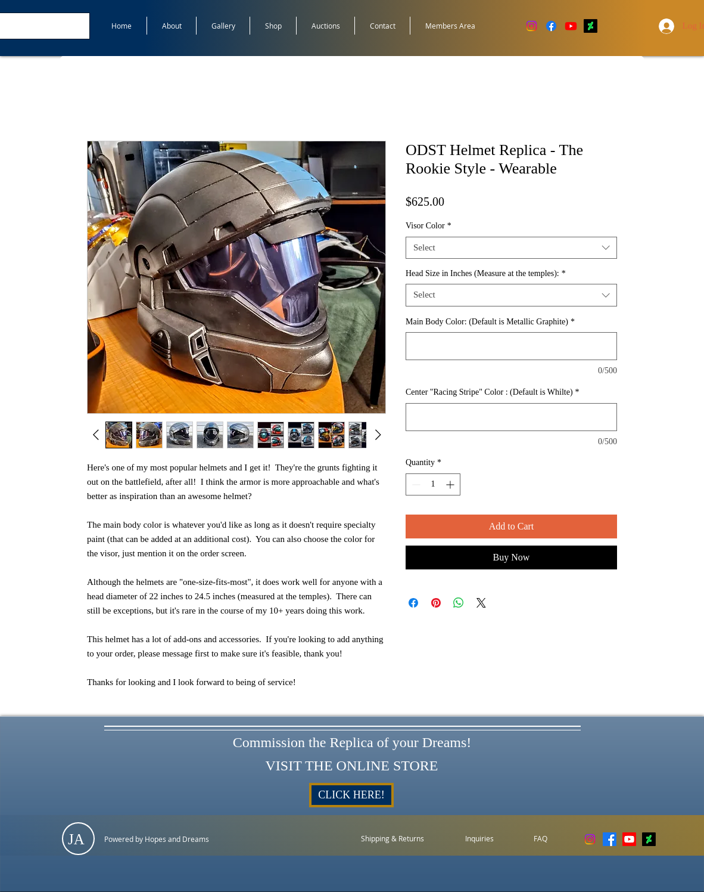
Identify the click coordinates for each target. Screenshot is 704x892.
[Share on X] (481, 603)
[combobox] (511, 248)
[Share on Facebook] (413, 603)
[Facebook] (551, 26)
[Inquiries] (479, 839)
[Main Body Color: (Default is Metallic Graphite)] (511, 346)
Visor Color (428, 225)
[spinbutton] (433, 484)
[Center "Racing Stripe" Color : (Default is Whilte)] (511, 417)
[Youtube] (571, 26)
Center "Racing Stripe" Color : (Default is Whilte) (493, 392)
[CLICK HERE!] (351, 795)
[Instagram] (531, 26)
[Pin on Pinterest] (436, 603)
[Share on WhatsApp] (458, 603)
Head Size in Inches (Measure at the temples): (486, 273)
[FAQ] (540, 839)
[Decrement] (414, 484)
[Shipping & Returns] (392, 839)
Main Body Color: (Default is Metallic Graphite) (490, 321)
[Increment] (451, 484)
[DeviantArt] (590, 26)
